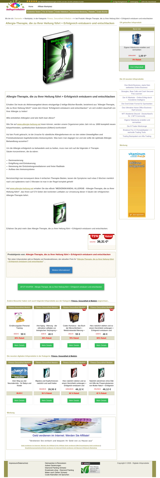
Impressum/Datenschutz (18, 463)
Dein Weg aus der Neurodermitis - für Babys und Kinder (19, 383)
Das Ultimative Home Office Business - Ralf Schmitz (137, 109)
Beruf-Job (137, 29)
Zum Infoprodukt (136, 67)
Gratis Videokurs (61, 12)
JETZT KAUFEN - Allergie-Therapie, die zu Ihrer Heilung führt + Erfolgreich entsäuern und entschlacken (61, 287)
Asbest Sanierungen (53, 465)
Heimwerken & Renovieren (55, 463)
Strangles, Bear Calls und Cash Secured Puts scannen (137, 92)
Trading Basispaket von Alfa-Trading (137, 136)
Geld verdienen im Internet (52, 448)
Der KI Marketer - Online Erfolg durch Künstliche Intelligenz (137, 99)
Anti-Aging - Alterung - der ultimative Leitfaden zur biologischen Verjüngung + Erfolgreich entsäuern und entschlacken (46, 330)
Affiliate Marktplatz (45, 6)
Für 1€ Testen (48, 12)
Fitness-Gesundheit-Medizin (19, 307)
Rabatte (92, 12)
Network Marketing (90, 448)
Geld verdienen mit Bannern (72, 448)
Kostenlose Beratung (78, 12)
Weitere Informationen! (61, 270)
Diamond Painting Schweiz (55, 468)
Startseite (18, 18)
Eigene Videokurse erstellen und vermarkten (137, 121)
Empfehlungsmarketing (33, 448)
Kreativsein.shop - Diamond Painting (59, 470)
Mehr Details (19, 345)
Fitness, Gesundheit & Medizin (59, 18)
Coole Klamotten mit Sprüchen (57, 475)
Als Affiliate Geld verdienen (65, 445)
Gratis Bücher (102, 12)
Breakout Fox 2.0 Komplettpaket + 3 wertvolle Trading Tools (137, 131)
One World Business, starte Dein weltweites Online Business (137, 86)
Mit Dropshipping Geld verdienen (88, 445)
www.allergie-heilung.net (29, 124)
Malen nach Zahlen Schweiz (56, 472)
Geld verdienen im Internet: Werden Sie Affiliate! (38, 445)
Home (30, 6)
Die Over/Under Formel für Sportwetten (136, 104)
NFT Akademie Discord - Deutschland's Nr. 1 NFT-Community (137, 115)
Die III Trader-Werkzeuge (137, 126)
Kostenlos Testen (34, 12)
